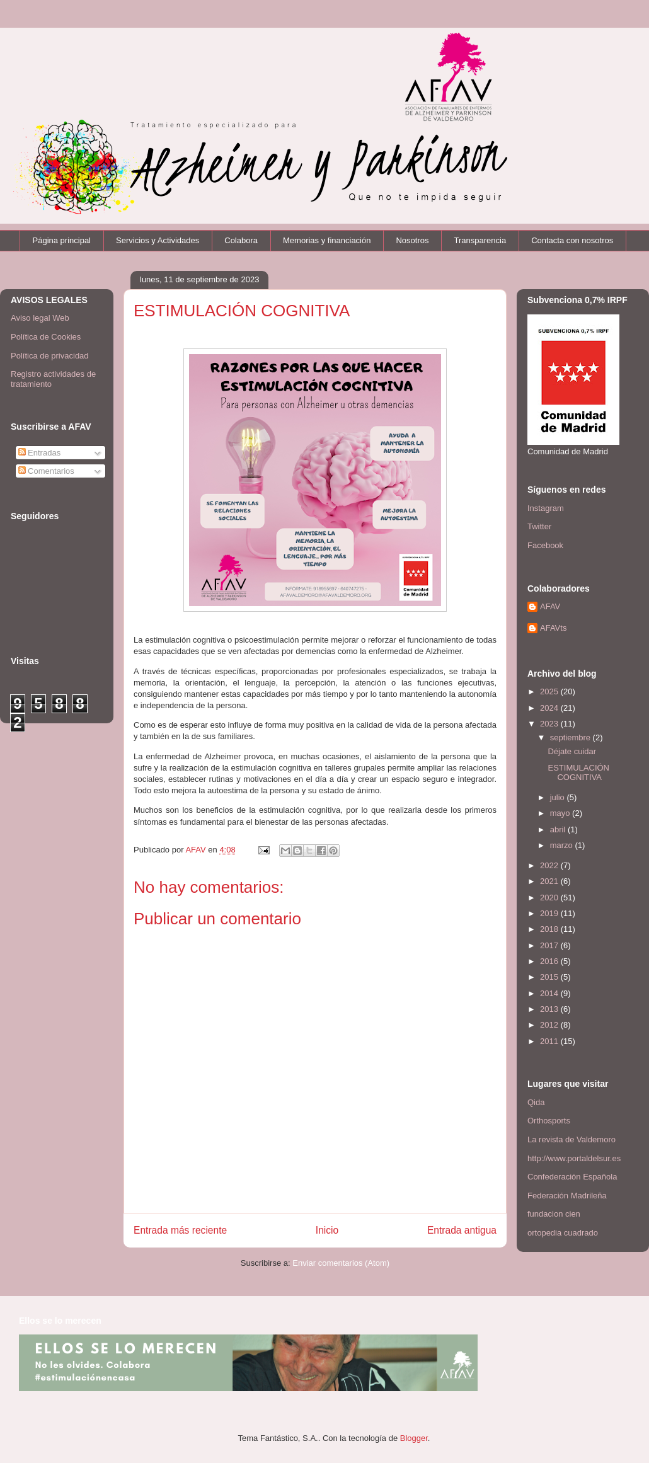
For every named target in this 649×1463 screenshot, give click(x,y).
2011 (550, 1041)
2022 (550, 865)
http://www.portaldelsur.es (574, 1158)
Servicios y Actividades (157, 240)
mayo (561, 813)
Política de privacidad (50, 355)
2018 (550, 929)
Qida (535, 1102)
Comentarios (46, 471)
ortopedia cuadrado (562, 1232)
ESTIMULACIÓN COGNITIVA (578, 773)
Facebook (545, 545)
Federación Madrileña (567, 1195)
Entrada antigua (462, 1230)
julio (558, 797)
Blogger (414, 1438)
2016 (550, 961)
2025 (550, 691)
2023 (550, 723)
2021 (550, 881)
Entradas (39, 452)
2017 (550, 945)
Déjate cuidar (572, 751)
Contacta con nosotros (572, 240)
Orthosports (548, 1120)
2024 (550, 708)
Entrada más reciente (180, 1230)
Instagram (545, 508)
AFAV (550, 606)
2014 (550, 993)
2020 (550, 897)
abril (559, 829)
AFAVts (553, 628)
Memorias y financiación (326, 240)
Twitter (539, 526)
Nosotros (412, 240)
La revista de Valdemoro (571, 1139)
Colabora (241, 240)
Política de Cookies (46, 336)
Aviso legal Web (40, 318)
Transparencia (480, 240)
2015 (550, 977)
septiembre (571, 737)
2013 (550, 1009)
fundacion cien (553, 1214)
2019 (550, 913)
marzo (562, 845)
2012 (550, 1025)
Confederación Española (572, 1176)
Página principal (62, 240)
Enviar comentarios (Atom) (340, 1263)
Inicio (327, 1230)
